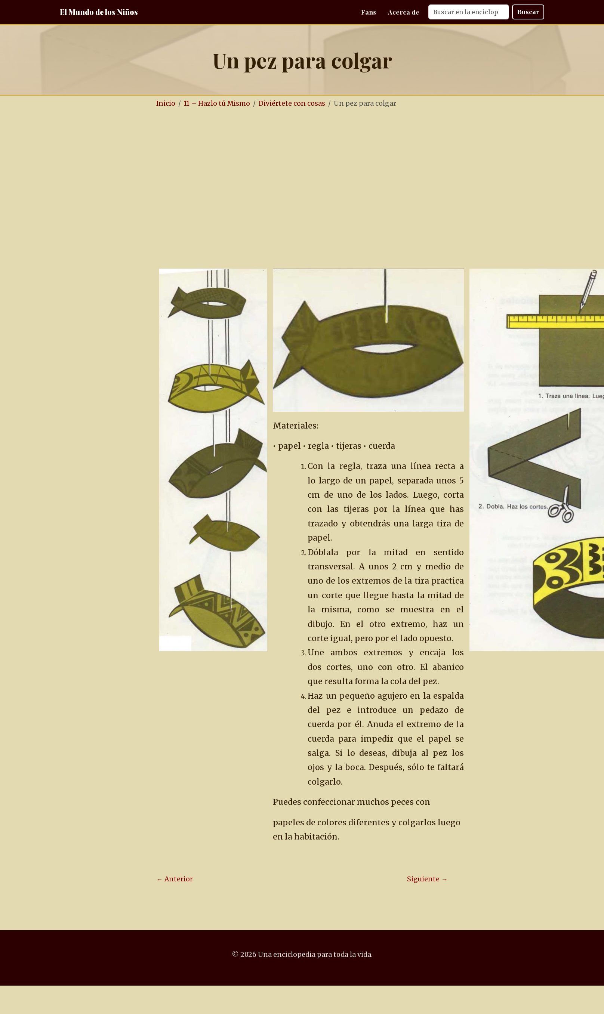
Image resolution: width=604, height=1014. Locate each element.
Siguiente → (427, 879)
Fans (368, 11)
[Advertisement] (70, 189)
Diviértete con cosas (292, 103)
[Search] (468, 11)
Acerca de (403, 11)
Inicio (165, 103)
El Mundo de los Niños (99, 12)
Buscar (528, 12)
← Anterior (174, 879)
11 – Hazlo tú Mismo (217, 103)
